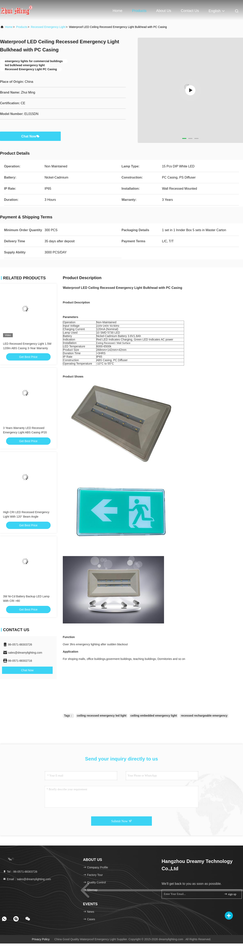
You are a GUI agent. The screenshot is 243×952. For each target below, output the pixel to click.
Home (117, 11)
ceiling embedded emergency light (153, 715)
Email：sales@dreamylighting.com (27, 879)
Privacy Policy (41, 939)
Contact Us (190, 11)
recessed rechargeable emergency (204, 715)
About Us (163, 11)
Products (139, 11)
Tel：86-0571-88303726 (20, 871)
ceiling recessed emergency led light (101, 715)
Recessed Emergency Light (48, 27)
